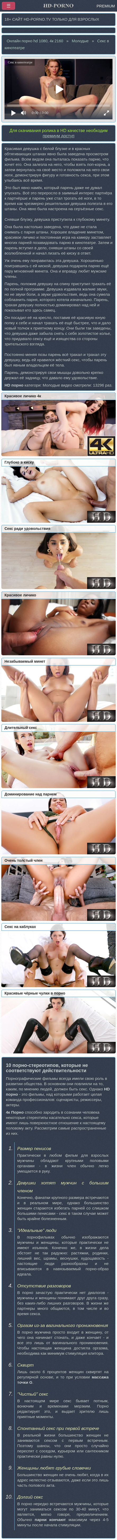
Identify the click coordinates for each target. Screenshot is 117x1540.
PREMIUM (106, 6)
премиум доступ (58, 136)
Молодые (80, 41)
